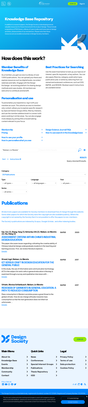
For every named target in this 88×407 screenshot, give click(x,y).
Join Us (73, 4)
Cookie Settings (73, 398)
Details (4, 251)
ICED (33, 376)
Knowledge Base (9, 361)
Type (3, 179)
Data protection (67, 364)
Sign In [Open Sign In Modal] (82, 4)
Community (7, 372)
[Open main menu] (3, 4)
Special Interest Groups (42, 364)
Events (5, 364)
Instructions (15, 159)
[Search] (9, 4)
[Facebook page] (12, 384)
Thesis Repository (39, 372)
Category (5, 171)
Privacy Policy (66, 357)
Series (4, 188)
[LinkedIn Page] (3, 384)
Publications (37, 368)
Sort (4, 159)
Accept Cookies (73, 402)
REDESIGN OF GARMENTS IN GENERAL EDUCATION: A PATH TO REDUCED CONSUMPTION (29, 289)
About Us (6, 357)
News (33, 357)
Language (35, 179)
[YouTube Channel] (6, 384)
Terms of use (66, 361)
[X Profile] (15, 384)
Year (62, 179)
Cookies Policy (67, 368)
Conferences (37, 361)
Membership (7, 368)
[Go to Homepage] (44, 3)
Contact (5, 376)
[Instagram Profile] (9, 384)
